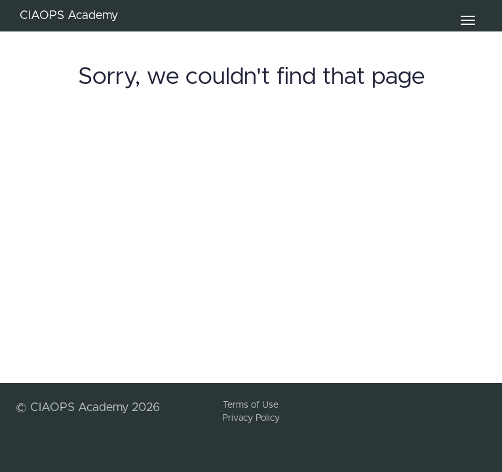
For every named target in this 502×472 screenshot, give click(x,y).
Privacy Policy (251, 418)
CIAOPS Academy (69, 16)
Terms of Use (251, 405)
